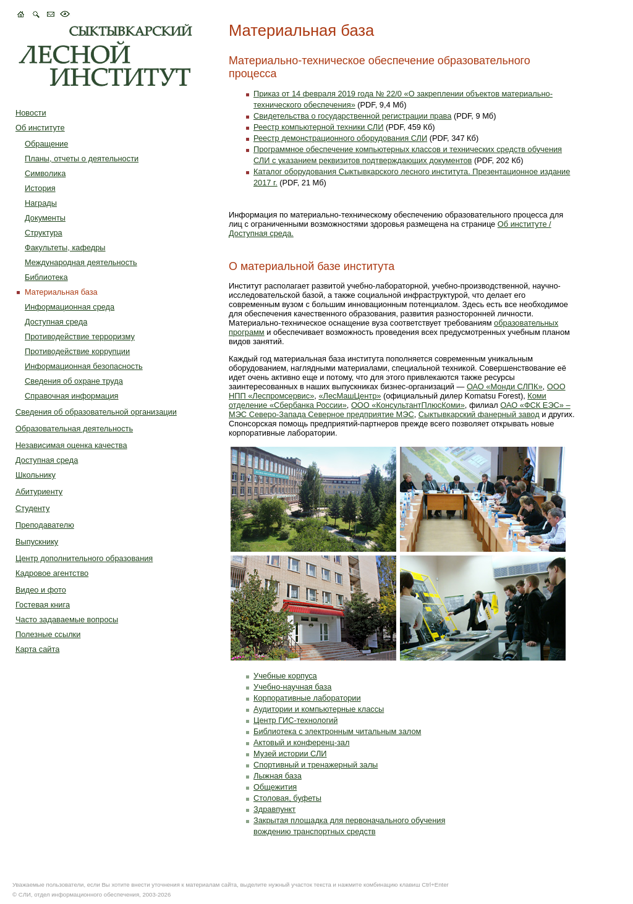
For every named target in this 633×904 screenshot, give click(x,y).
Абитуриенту (38, 491)
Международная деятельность (81, 262)
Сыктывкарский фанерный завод (479, 414)
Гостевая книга (42, 604)
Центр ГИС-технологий (295, 720)
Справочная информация (72, 395)
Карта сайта (37, 649)
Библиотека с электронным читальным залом (337, 731)
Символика (45, 173)
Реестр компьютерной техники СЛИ (318, 127)
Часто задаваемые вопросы (66, 619)
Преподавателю (44, 525)
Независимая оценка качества (71, 445)
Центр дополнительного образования (84, 558)
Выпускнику (36, 541)
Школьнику (35, 474)
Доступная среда (56, 321)
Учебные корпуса (285, 675)
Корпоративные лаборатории (307, 698)
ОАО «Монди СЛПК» (505, 386)
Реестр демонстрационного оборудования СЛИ (340, 138)
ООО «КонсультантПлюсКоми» (408, 405)
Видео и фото (40, 589)
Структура (43, 232)
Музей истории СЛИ (290, 753)
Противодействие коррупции (77, 351)
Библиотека (46, 277)
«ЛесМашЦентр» (349, 395)
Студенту (32, 508)
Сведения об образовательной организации (96, 411)
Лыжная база (277, 775)
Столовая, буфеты (287, 798)
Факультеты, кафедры (65, 247)
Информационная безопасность (84, 366)
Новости (30, 112)
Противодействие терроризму (80, 336)
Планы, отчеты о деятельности (81, 158)
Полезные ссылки (47, 634)
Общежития (275, 787)
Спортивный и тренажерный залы (315, 764)
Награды (41, 203)
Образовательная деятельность (74, 428)
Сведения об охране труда (74, 381)
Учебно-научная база (292, 686)
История (40, 188)
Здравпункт (274, 809)
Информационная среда (69, 306)
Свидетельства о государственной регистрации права (352, 115)
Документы (45, 217)
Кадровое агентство (51, 573)
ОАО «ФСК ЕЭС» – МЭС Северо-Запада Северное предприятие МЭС (400, 409)
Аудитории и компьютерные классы (318, 709)
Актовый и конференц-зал (301, 742)
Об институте (40, 127)
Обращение (46, 143)
